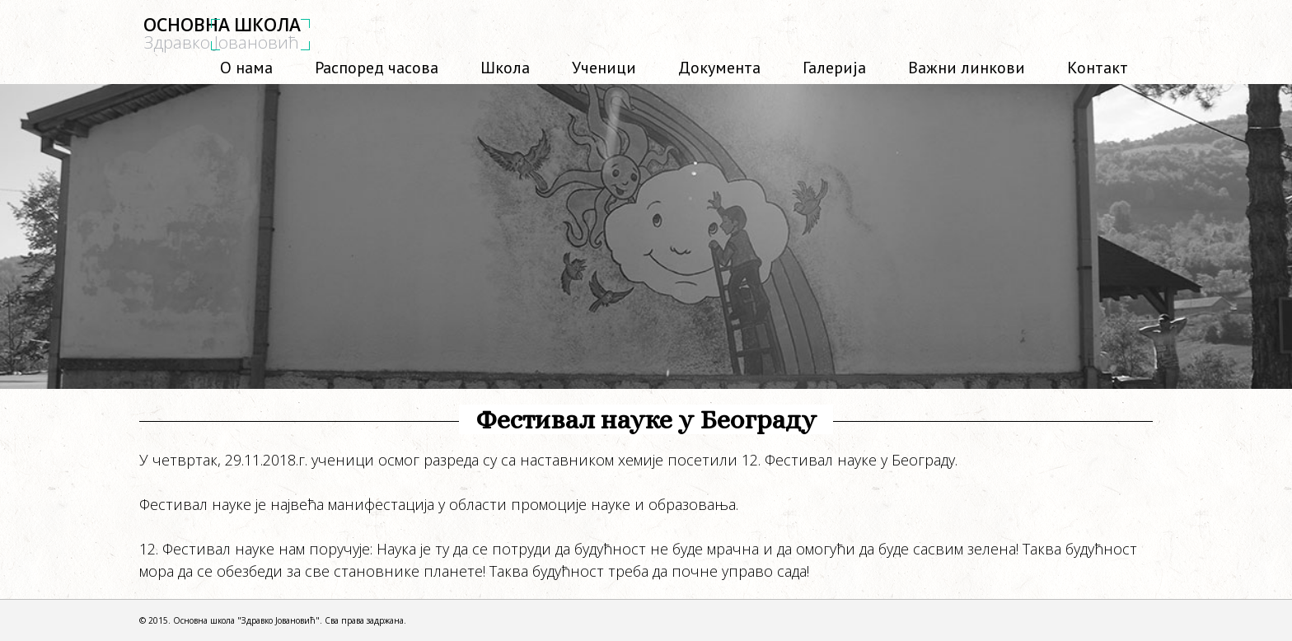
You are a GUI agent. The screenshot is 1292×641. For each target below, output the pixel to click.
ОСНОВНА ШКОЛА (222, 33)
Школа (505, 67)
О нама (254, 66)
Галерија (834, 67)
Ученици (604, 67)
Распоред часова (370, 66)
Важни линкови (966, 67)
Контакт (1097, 67)
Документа (719, 67)
